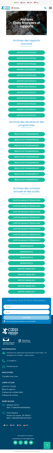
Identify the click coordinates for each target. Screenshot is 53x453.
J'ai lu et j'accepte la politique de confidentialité (21, 321)
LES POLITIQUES (9, 386)
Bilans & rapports (8, 389)
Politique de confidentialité (12, 392)
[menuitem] (16, 2)
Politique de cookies (10, 395)
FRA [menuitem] (31, 3)
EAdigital (30, 435)
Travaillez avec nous (10, 376)
